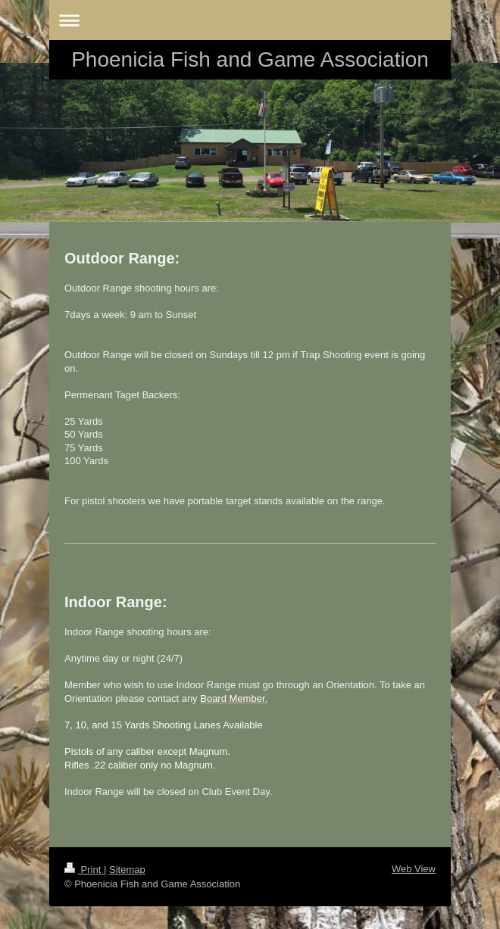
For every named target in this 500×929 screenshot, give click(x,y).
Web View (414, 868)
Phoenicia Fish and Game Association (250, 59)
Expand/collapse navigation (250, 20)
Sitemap (127, 869)
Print (84, 869)
